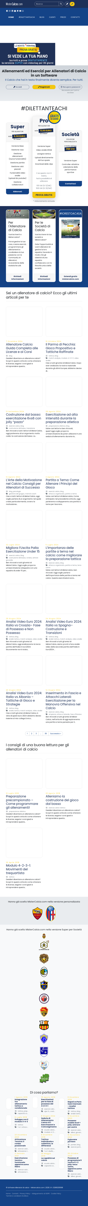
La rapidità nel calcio (48, 1159)
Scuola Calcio (49, 1130)
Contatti (75, 17)
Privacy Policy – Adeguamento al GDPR (35, 1193)
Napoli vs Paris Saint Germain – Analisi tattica (74, 1105)
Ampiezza (52, 714)
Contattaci (70, 183)
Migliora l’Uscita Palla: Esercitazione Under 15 (23, 550)
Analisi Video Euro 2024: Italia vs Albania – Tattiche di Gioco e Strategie (24, 698)
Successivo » (55, 733)
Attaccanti (26, 1127)
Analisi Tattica (14, 639)
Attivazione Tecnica (25, 1151)
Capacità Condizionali (26, 1113)
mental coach (30, 494)
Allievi (73, 1132)
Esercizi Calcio (14, 426)
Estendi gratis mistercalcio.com (70, 277)
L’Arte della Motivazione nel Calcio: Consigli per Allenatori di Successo (24, 484)
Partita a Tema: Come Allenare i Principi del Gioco (62, 484)
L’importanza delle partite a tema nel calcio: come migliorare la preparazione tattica (64, 553)
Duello (50, 1151)
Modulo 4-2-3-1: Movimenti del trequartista (18, 869)
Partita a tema (71, 494)
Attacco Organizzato (56, 494)
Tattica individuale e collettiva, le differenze (47, 1142)
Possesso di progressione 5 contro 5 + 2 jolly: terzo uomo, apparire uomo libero (75, 1164)
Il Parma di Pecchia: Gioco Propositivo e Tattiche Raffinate (61, 348)
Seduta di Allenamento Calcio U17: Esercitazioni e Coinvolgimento (49, 1122)
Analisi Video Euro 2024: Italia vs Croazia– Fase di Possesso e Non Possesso (24, 627)
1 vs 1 (19, 1127)
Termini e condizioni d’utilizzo (17, 1196)
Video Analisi (37, 639)
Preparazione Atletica (57, 426)
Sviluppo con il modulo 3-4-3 (21, 1120)
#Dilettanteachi (27, 17)
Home (11, 17)
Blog (42, 17)
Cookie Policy (56, 1193)
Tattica (51, 356)
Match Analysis (55, 358)
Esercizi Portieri (76, 1147)
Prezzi (63, 17)
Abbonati (17, 191)
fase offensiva (75, 714)
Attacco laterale (63, 714)
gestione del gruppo (16, 494)
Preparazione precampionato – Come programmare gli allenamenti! (22, 802)
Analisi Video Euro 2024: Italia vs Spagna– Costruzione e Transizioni (64, 627)
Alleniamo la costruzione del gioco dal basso (62, 800)
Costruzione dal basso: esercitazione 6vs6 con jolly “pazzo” (23, 418)
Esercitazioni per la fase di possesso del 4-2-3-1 (47, 1102)
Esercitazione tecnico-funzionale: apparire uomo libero (22, 1162)
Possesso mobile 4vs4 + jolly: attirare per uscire (74, 1123)
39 (46, 733)
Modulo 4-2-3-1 (67, 358)
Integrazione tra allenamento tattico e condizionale (21, 1103)
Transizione (30, 428)
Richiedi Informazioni (17, 277)
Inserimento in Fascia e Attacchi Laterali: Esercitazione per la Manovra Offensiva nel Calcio (63, 700)
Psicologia (17, 491)
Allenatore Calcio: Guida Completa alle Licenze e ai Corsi (22, 348)
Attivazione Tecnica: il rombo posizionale (20, 1142)
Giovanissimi (80, 1132)
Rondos (29, 558)
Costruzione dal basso (17, 428)
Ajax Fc (46, 1111)
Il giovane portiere (72, 1140)
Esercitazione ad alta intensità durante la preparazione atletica (62, 418)
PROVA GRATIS (44, 195)
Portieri (73, 1145)
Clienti (52, 17)
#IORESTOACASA (70, 213)
